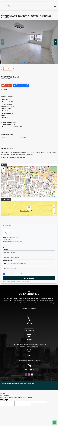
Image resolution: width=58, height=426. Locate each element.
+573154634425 (29, 328)
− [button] (3, 171)
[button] (24, 62)
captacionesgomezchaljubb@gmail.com (13, 241)
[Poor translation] (5, 399)
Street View (7, 68)
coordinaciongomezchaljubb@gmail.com (29, 360)
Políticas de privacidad (29, 308)
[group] (29, 42)
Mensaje (5, 266)
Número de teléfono (8, 260)
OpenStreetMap (53, 196)
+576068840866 (29, 330)
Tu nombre (6, 249)
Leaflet (44, 196)
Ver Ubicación (24, 211)
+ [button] (3, 168)
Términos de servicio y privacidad (22, 281)
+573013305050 (8, 239)
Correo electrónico (7, 255)
